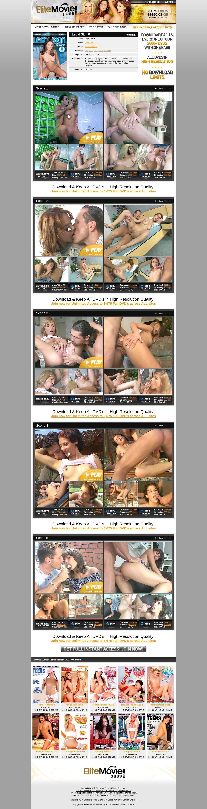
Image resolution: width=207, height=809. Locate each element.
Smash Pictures (91, 47)
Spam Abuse (129, 795)
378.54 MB (61, 625)
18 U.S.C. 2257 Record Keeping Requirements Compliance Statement (103, 791)
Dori (86, 51)
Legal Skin (89, 43)
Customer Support (80, 795)
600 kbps (133, 173)
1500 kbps (98, 173)
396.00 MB (61, 287)
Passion (107, 51)
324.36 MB (61, 512)
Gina (91, 51)
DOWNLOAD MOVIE (46, 710)
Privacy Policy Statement (98, 795)
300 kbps (167, 173)
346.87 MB (61, 400)
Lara (96, 51)
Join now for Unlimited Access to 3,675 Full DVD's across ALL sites (103, 191)
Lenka (100, 51)
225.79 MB (61, 175)
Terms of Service (116, 795)
